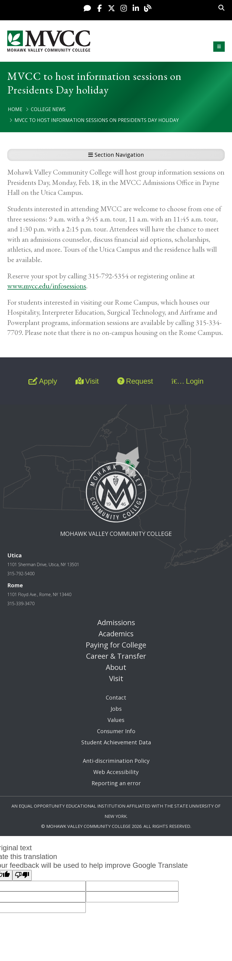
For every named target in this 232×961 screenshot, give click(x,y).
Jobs (116, 708)
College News (48, 109)
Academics (116, 633)
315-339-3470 (20, 603)
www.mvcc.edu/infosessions (46, 285)
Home (15, 109)
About (116, 667)
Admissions (116, 622)
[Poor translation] (22, 875)
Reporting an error (116, 783)
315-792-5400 (20, 573)
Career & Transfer (116, 656)
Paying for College (116, 645)
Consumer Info (116, 731)
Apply (42, 381)
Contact (116, 697)
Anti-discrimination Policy (116, 760)
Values (116, 719)
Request (135, 381)
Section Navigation (116, 154)
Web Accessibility (116, 772)
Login (187, 381)
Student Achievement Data (116, 742)
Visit (87, 381)
